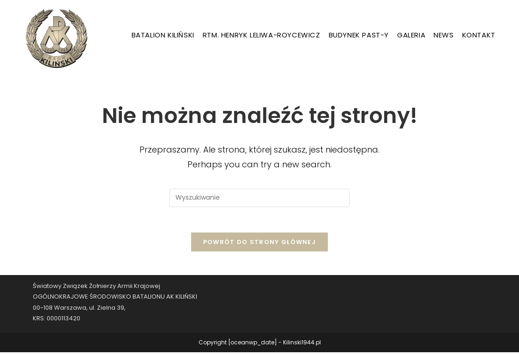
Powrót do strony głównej (259, 244)
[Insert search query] (259, 198)
